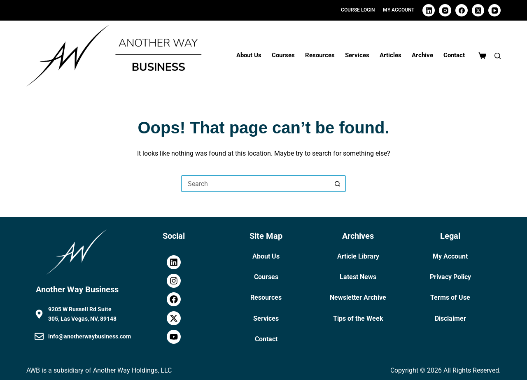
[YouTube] (494, 10)
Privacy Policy (450, 277)
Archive (422, 55)
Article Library (358, 256)
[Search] (497, 56)
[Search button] (337, 183)
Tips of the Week (358, 318)
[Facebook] (461, 10)
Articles (390, 55)
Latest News (358, 277)
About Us (248, 55)
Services (357, 55)
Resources (320, 55)
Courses (283, 55)
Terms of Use (450, 297)
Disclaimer (450, 318)
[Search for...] (255, 183)
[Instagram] (445, 10)
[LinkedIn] (428, 10)
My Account (450, 256)
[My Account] (398, 10)
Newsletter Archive (358, 297)
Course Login (358, 10)
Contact (454, 55)
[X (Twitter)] (478, 10)
